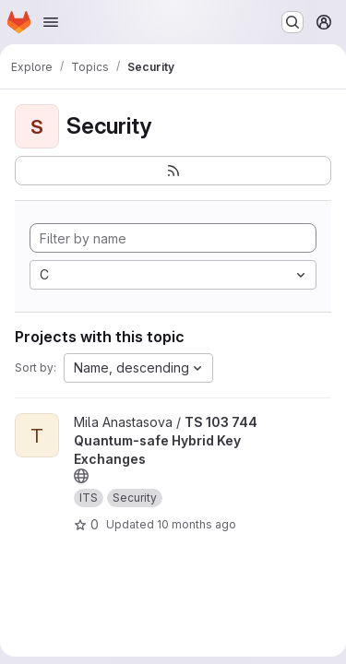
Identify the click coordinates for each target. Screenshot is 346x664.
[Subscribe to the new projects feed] (173, 170)
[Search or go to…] (292, 22)
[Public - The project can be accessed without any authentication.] (81, 475)
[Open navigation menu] (51, 22)
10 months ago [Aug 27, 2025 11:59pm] (196, 524)
